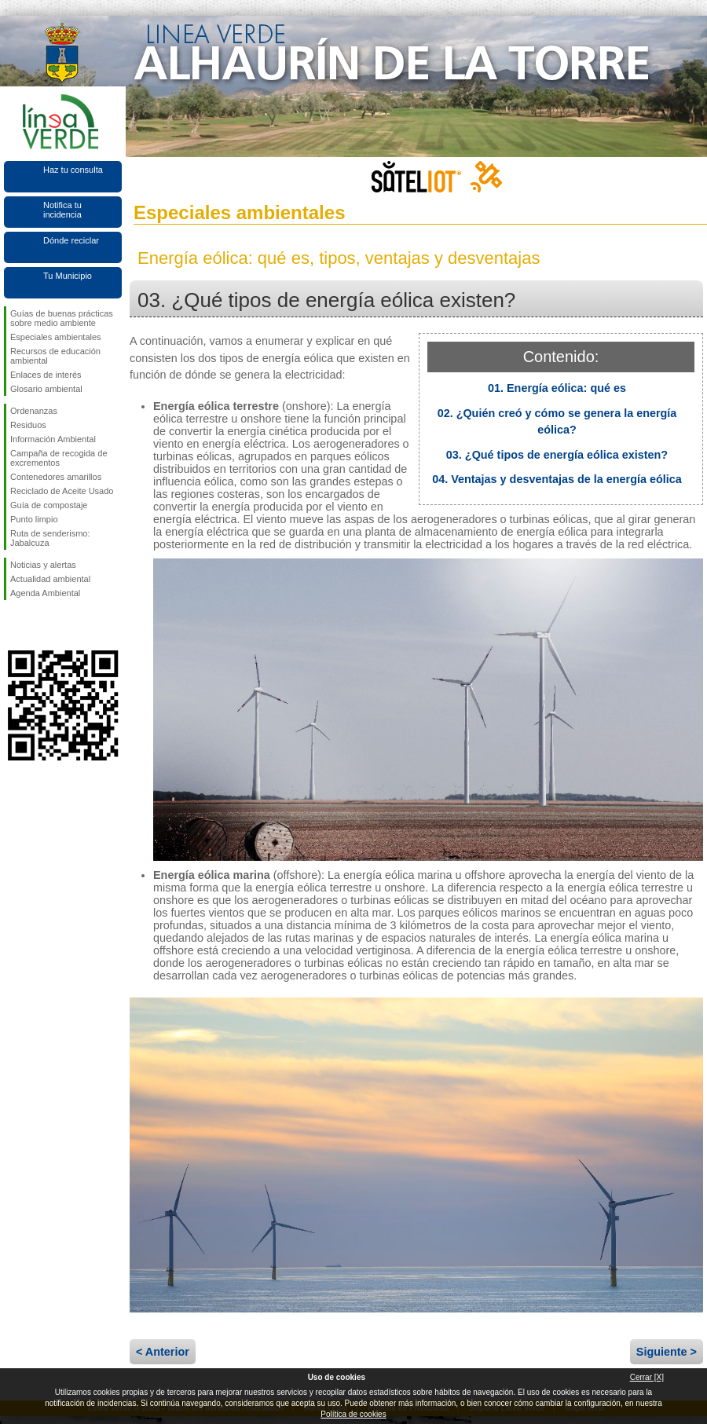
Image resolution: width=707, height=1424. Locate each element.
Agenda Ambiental (45, 593)
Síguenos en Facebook (13, 625)
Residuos (28, 425)
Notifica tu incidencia (62, 209)
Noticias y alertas (43, 564)
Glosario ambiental (46, 389)
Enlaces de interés (46, 374)
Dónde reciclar (71, 240)
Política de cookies (353, 1414)
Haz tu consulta (73, 169)
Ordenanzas (33, 410)
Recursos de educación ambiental (55, 355)
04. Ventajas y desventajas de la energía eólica (557, 479)
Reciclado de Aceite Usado (61, 491)
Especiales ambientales (55, 337)
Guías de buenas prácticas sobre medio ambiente (61, 318)
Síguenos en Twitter (39, 625)
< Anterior (162, 1351)
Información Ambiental (53, 439)
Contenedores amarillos (55, 476)
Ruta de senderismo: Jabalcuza (50, 538)
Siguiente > (666, 1351)
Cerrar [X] (647, 1377)
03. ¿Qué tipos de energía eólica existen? (557, 454)
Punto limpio (34, 519)
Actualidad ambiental (50, 579)
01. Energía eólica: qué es (557, 388)
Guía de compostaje (48, 505)
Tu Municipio (67, 275)
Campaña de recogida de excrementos (59, 457)
